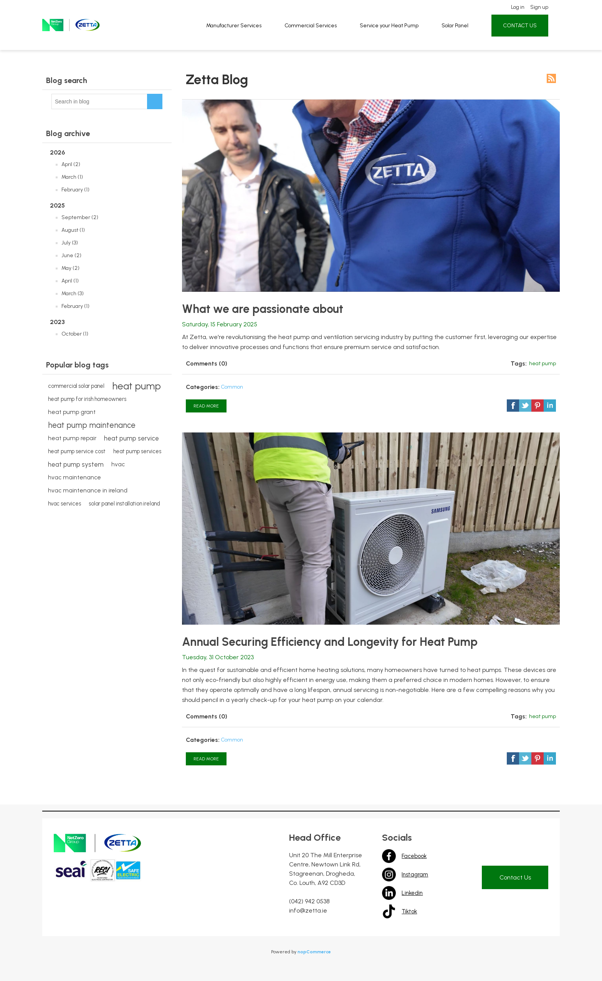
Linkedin (389, 893)
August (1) (73, 230)
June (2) (71, 255)
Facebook (389, 856)
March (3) (72, 293)
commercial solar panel (76, 385)
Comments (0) (206, 363)
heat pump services (137, 451)
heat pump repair (72, 438)
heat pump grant (72, 412)
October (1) (74, 334)
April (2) (70, 164)
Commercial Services (311, 28)
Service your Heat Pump (387, 28)
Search (154, 101)
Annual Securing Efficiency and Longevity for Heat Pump (330, 642)
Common (232, 387)
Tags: (519, 363)
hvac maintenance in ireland (87, 490)
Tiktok (389, 911)
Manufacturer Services (237, 28)
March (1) (72, 177)
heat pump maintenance (92, 425)
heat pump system (76, 464)
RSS (551, 78)
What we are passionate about (262, 309)
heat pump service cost (77, 451)
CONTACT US (514, 28)
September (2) (79, 217)
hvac (118, 464)
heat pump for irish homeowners (87, 399)
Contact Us (515, 877)
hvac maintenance (74, 477)
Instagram (389, 874)
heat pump (136, 386)
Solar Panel (451, 28)
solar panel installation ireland (124, 503)
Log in (511, 11)
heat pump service (131, 438)
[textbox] (99, 101)
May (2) (70, 268)
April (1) (70, 281)
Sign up (532, 11)
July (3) (69, 242)
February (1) (75, 189)
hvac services (64, 503)
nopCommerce (314, 951)
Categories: (203, 387)
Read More (206, 406)
